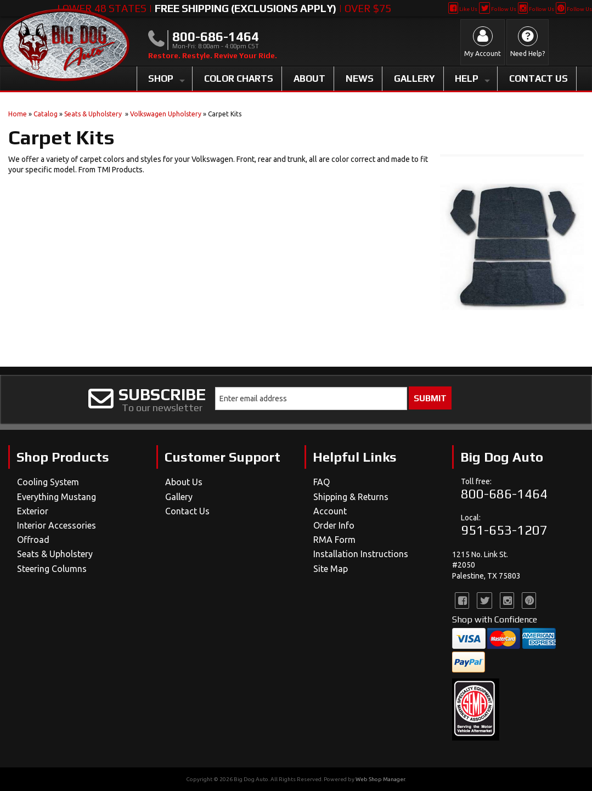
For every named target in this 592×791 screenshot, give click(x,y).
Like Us (462, 9)
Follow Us (497, 9)
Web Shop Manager (380, 779)
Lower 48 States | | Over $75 (224, 8)
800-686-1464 (504, 493)
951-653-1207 (504, 530)
